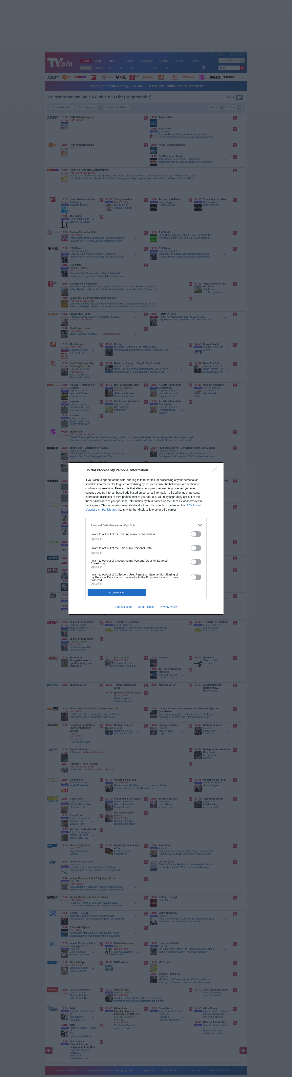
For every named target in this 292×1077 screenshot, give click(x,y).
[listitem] (146, 525)
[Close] (216, 470)
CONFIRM (116, 592)
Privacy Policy (169, 606)
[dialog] (146, 538)
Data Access (146, 606)
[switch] (196, 534)
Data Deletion (123, 606)
